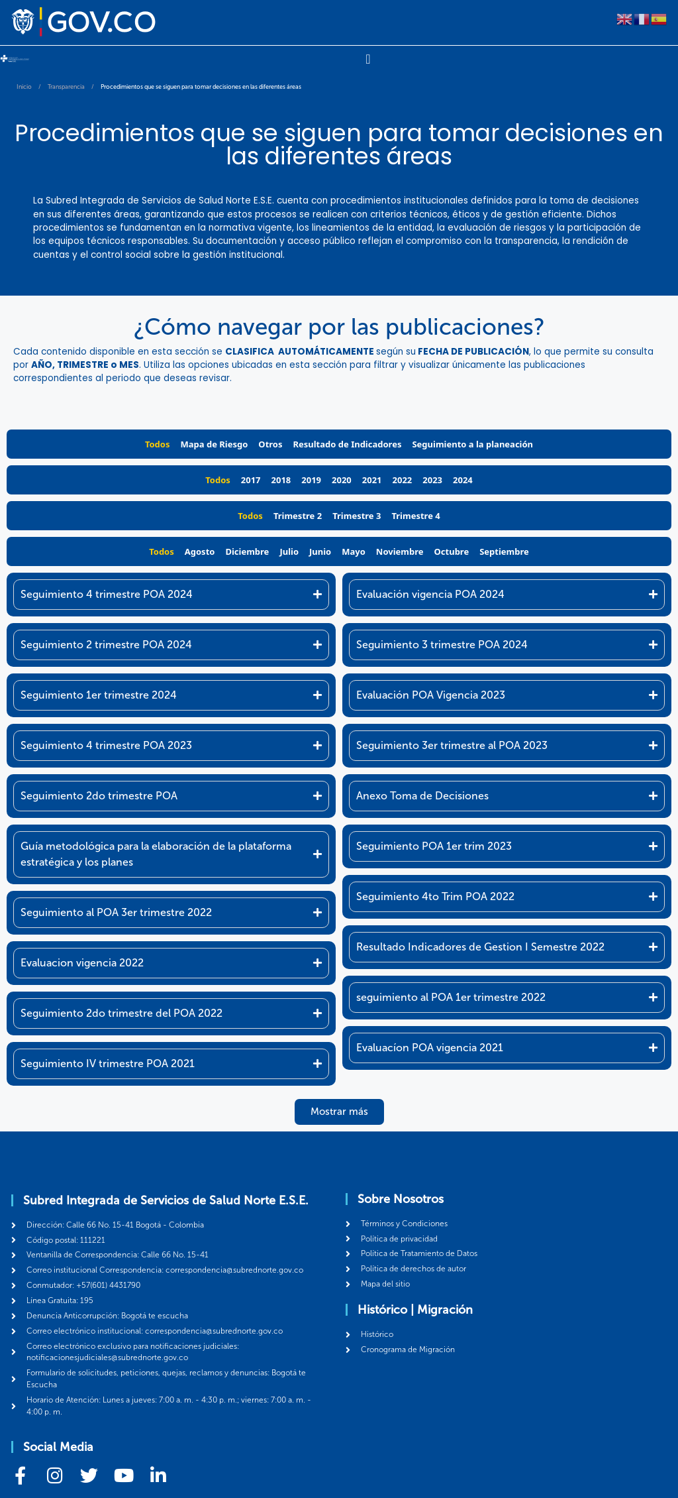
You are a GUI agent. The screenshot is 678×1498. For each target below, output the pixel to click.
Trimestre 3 (356, 516)
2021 (372, 480)
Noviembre (400, 551)
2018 (281, 480)
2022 (402, 480)
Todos (157, 444)
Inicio (24, 87)
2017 (251, 480)
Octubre (451, 551)
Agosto (200, 551)
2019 (311, 480)
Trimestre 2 (297, 516)
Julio (289, 551)
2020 (342, 480)
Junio (320, 551)
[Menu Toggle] (367, 59)
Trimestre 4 (415, 516)
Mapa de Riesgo (214, 444)
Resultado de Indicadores (347, 444)
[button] (339, 1112)
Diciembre (247, 551)
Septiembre (504, 551)
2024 (463, 480)
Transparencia (66, 87)
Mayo (353, 551)
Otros (270, 444)
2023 (432, 480)
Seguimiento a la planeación (472, 444)
